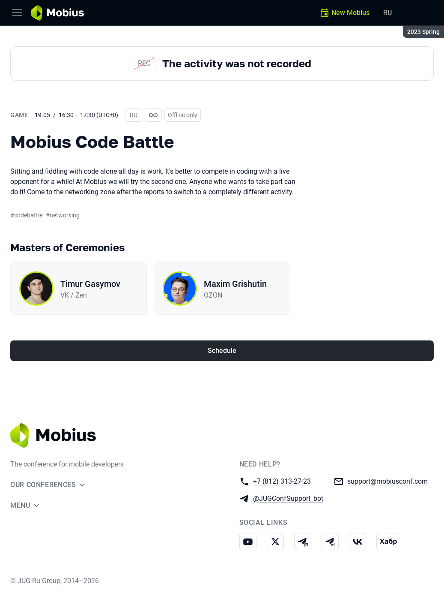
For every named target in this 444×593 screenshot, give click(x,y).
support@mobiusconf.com (387, 480)
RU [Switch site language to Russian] (387, 13)
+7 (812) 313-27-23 (282, 480)
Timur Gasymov (90, 284)
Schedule (222, 350)
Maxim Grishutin (235, 284)
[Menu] (17, 12)
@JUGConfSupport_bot (288, 498)
